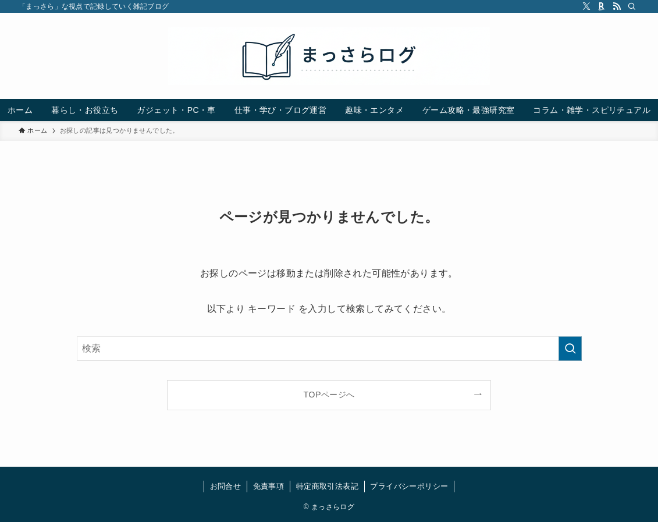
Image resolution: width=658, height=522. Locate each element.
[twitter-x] (586, 6)
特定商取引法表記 (327, 486)
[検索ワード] (329, 348)
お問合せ (225, 486)
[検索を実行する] (570, 348)
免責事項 (268, 486)
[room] (601, 6)
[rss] (616, 6)
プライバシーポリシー (409, 486)
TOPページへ (328, 394)
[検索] (631, 6)
